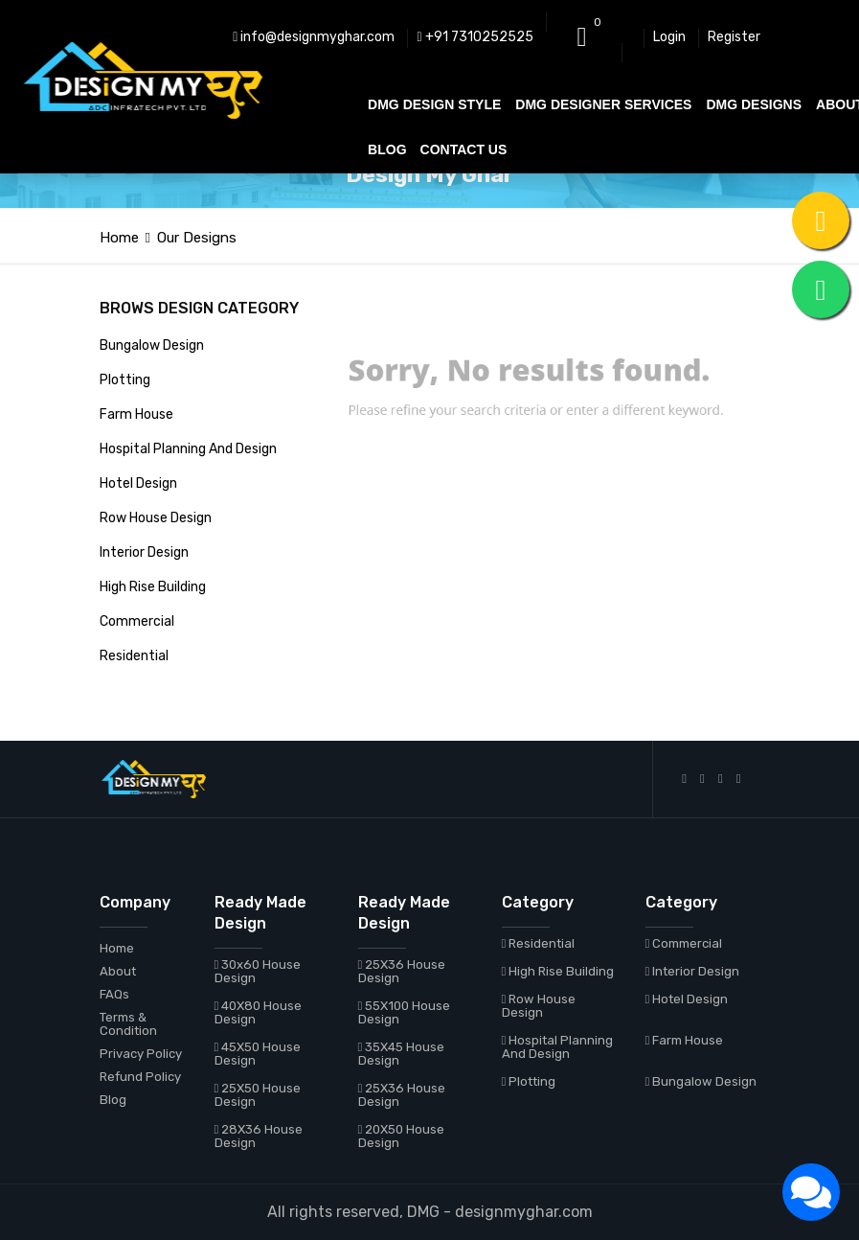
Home (119, 237)
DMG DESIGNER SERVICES (603, 104)
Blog (113, 1099)
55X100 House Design (404, 1012)
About (118, 971)
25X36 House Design (402, 971)
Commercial (137, 621)
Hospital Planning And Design (188, 449)
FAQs (114, 994)
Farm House (136, 414)
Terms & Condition (128, 1024)
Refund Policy (140, 1076)
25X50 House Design (258, 1095)
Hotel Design (138, 483)
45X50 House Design (258, 1054)
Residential (134, 656)
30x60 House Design (258, 971)
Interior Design (144, 552)
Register (734, 37)
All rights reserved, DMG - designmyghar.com (430, 1212)
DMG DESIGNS (754, 104)
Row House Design (156, 518)
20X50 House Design (401, 1136)
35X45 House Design (401, 1054)
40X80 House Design (259, 1012)
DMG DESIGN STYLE (434, 104)
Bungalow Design (152, 345)
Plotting (125, 380)
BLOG (387, 149)
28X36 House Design (259, 1136)
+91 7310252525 (474, 37)
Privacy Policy (141, 1053)
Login (669, 37)
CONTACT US (464, 149)
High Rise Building (153, 587)
